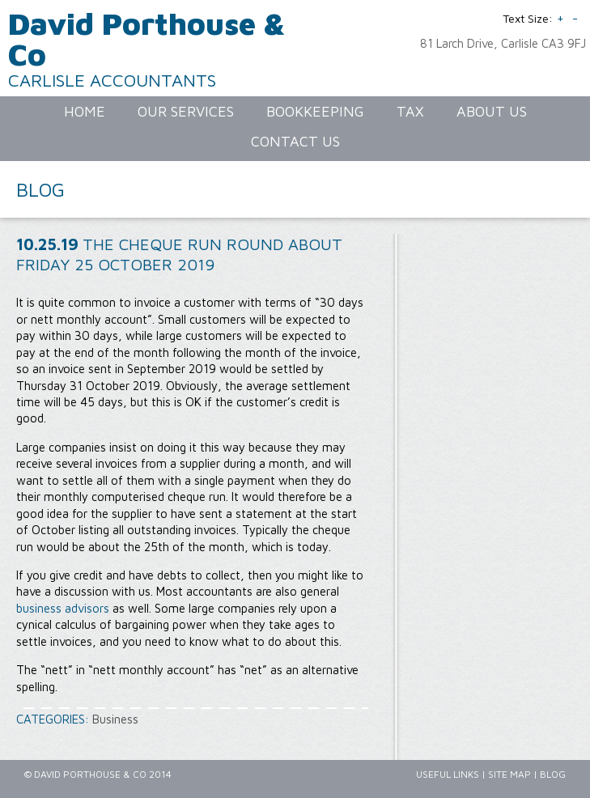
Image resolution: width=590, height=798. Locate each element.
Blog (553, 774)
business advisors (62, 608)
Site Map (509, 774)
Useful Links (447, 774)
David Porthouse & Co (147, 38)
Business (115, 719)
